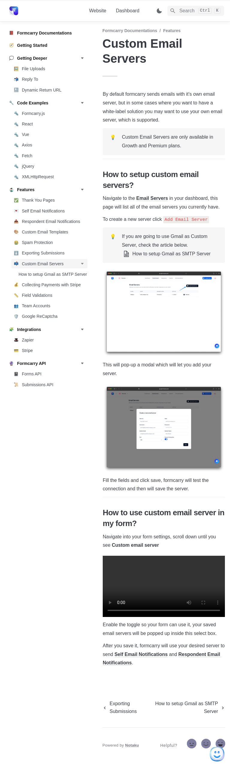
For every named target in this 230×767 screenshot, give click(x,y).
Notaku (132, 745)
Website (97, 10)
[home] (44, 11)
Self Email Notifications (141, 654)
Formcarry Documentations (129, 30)
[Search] (195, 11)
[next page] (189, 707)
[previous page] (126, 707)
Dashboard (127, 10)
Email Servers (152, 198)
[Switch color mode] (159, 11)
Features (172, 30)
